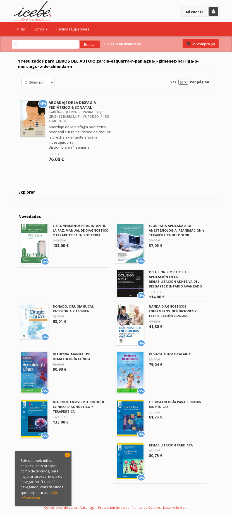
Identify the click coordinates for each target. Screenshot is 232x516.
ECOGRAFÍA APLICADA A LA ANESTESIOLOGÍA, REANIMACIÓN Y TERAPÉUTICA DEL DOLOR (176, 230)
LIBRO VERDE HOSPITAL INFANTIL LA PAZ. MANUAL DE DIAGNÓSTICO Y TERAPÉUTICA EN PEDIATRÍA (80, 230)
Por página (199, 82)
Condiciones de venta (60, 507)
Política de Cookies (146, 507)
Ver (173, 82)
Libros (41, 29)
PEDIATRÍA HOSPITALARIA (170, 354)
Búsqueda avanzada (122, 44)
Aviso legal (87, 507)
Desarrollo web (174, 507)
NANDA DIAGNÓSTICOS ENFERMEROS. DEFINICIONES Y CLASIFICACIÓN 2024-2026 (173, 311)
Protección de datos (113, 507)
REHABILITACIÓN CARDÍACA (171, 445)
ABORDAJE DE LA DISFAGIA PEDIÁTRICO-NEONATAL (72, 105)
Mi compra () (200, 43)
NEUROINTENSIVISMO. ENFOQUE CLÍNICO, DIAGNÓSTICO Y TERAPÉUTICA (79, 406)
